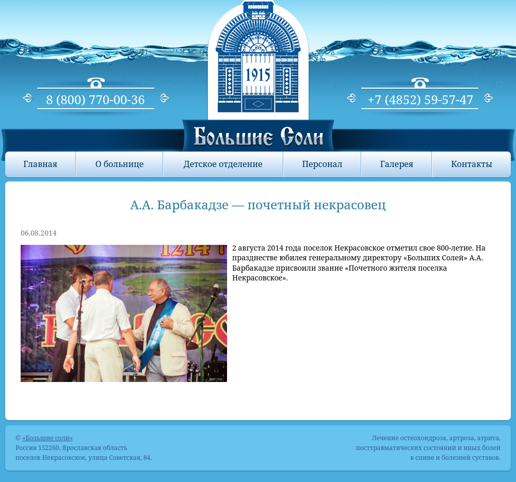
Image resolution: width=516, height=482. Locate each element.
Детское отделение (223, 164)
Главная (40, 164)
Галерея (396, 164)
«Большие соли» (47, 438)
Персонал (322, 164)
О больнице (119, 164)
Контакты (471, 164)
